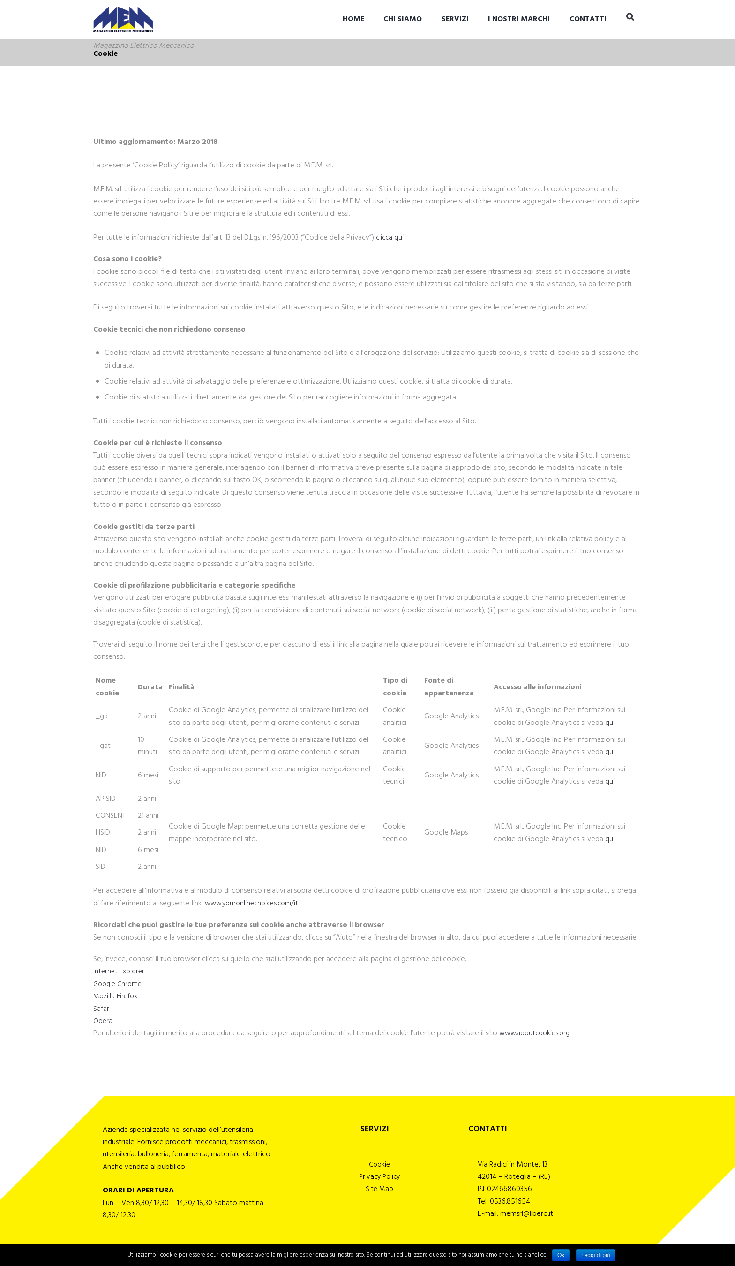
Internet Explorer (120, 971)
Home (353, 19)
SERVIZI (455, 19)
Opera (103, 1021)
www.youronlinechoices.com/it (255, 903)
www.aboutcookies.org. (537, 1033)
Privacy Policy (379, 1178)
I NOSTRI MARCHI (519, 19)
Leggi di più (595, 1255)
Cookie (379, 1165)
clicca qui (390, 238)
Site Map (379, 1191)
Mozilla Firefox (116, 996)
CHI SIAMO (402, 19)
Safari (102, 1009)
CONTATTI (588, 19)
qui (610, 723)
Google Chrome (119, 984)
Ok (560, 1255)
